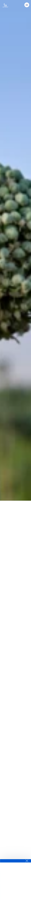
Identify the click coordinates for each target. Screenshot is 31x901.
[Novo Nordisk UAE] (7, 5)
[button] (26, 4)
